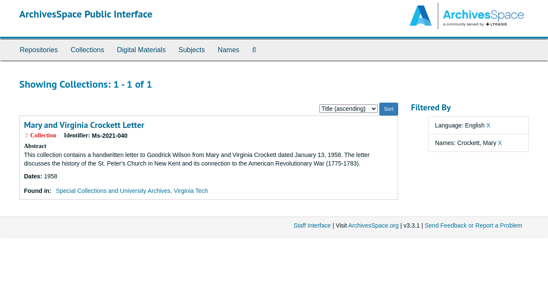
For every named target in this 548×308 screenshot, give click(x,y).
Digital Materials (141, 49)
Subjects (192, 49)
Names (228, 49)
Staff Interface (312, 225)
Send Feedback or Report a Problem (473, 225)
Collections (87, 49)
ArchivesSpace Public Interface (85, 14)
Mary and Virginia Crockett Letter (84, 124)
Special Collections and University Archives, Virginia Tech (132, 190)
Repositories (39, 49)
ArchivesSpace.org (373, 225)
